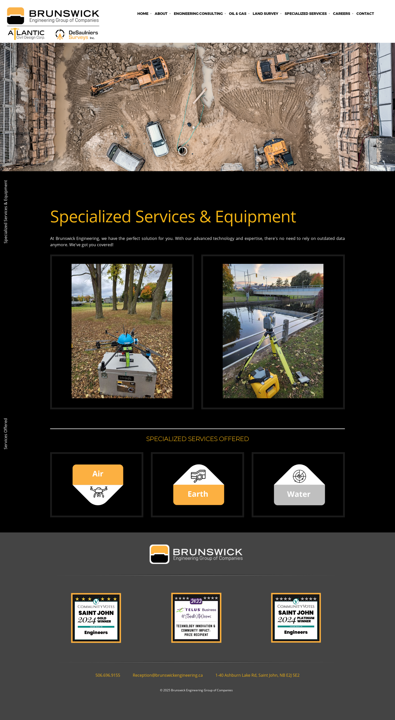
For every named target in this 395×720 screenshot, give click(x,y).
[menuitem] (142, 14)
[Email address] (166, 675)
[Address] (256, 675)
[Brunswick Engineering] (53, 26)
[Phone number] (106, 675)
